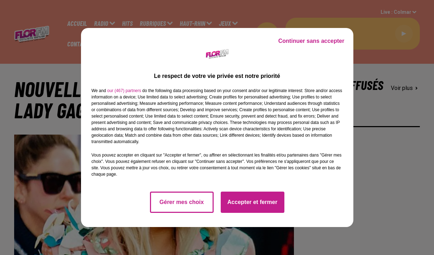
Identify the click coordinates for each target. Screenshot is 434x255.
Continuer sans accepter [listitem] (311, 41)
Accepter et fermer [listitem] (252, 202)
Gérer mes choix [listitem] (182, 202)
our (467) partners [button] (124, 90)
